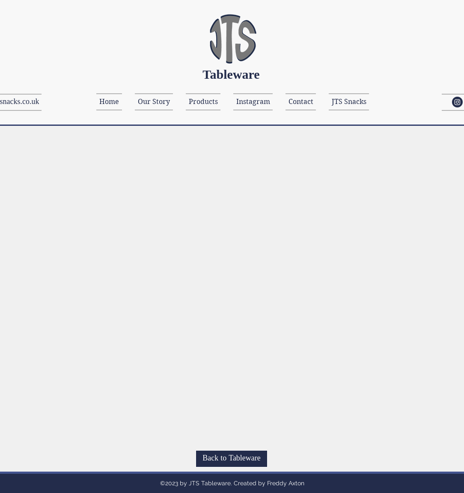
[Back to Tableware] (232, 458)
